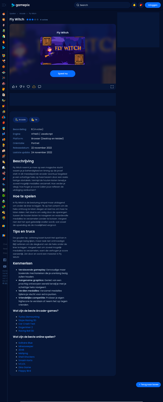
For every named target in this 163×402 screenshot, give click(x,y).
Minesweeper (26, 346)
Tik (34, 119)
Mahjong (23, 353)
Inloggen (152, 5)
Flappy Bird (25, 370)
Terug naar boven (148, 384)
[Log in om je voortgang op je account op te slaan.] (34, 86)
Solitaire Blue (26, 342)
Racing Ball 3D (26, 330)
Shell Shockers (27, 356)
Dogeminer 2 (26, 327)
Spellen (13, 13)
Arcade (22, 13)
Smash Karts (25, 360)
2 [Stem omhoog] (14, 86)
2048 (21, 349)
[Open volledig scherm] (112, 86)
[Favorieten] (28, 86)
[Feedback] (39, 86)
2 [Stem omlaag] (21, 86)
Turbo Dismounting (29, 316)
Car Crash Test (27, 323)
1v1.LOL (22, 363)
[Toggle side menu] (3, 5)
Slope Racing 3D (27, 320)
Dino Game (25, 367)
